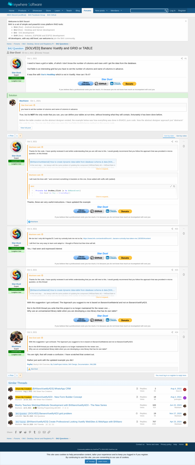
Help (175, 444)
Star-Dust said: (27, 105)
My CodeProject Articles (59, 364)
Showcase (37, 10)
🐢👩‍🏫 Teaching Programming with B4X (47, 408)
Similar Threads (43, 53)
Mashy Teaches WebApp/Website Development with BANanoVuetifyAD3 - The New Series (61, 405)
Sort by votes (181, 136)
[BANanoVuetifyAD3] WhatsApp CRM (52, 388)
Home (11, 10)
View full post (25, 128)
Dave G (179, 391)
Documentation (83, 364)
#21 (176, 141)
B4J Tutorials (39, 424)
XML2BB (93, 364)
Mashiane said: (35, 147)
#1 (185, 58)
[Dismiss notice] (185, 21)
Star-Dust (15, 52)
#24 (176, 332)
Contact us (140, 444)
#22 (176, 229)
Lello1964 (18, 416)
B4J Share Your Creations (43, 391)
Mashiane (24, 101)
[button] (23, 10)
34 (46, 424)
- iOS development (24, 33)
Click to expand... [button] (102, 169)
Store (48, 10)
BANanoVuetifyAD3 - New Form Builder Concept (57, 397)
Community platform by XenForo (97, 449)
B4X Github (51, 15)
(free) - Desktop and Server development (34, 30)
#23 (176, 270)
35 (50, 424)
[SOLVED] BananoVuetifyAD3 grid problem (50, 413)
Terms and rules (152, 444)
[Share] (182, 58)
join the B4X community (64, 38)
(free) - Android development (29, 27)
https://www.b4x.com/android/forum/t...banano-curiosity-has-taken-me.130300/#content (117, 238)
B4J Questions (39, 416)
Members (115, 10)
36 (53, 424)
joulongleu (178, 399)
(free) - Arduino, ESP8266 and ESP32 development (39, 35)
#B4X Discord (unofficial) (16, 15)
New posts (100, 10)
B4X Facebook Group (36, 15)
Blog (78, 10)
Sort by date (169, 136)
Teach (69, 10)
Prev (11, 136)
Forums (87, 10)
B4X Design (73, 364)
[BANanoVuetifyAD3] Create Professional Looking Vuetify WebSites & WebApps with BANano (74, 421)
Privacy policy (166, 444)
